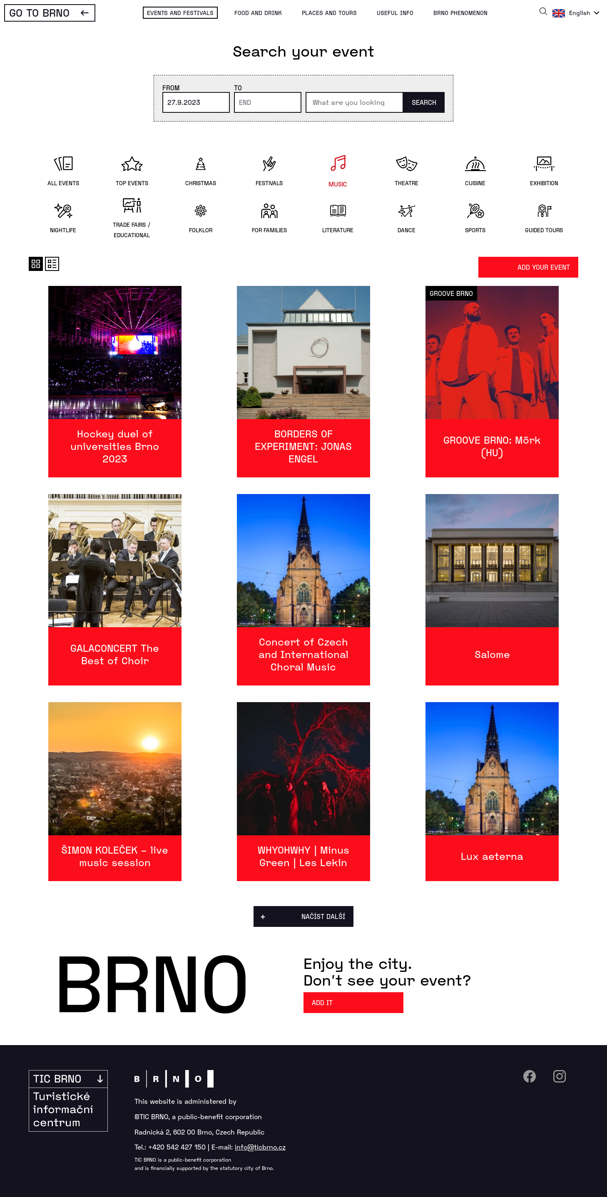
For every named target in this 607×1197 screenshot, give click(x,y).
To (238, 88)
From (170, 88)
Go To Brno (39, 12)
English (579, 12)
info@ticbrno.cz (260, 1147)
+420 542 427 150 (177, 1147)
